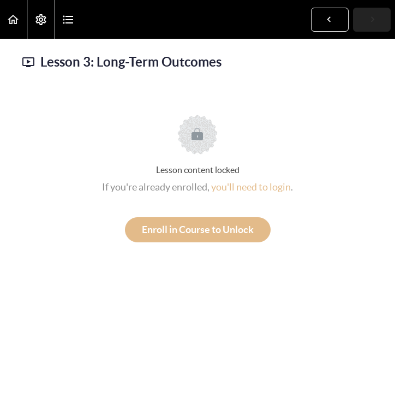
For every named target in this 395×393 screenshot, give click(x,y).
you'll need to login (251, 187)
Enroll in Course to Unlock (198, 229)
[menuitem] (41, 19)
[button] (13, 19)
